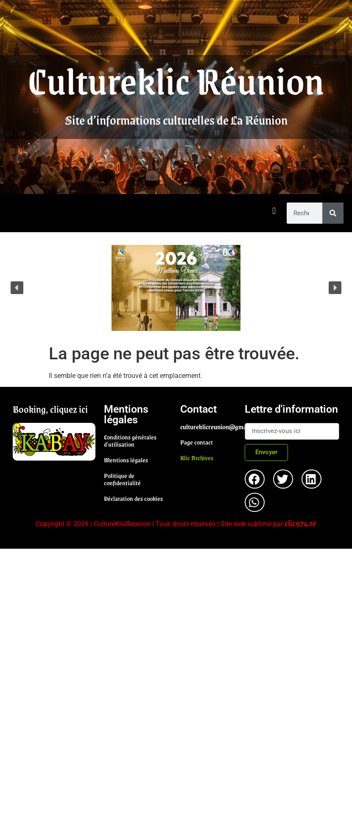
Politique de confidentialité (122, 479)
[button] (274, 211)
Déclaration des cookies (133, 498)
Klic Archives (196, 458)
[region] (176, 288)
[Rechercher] (333, 213)
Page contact (196, 442)
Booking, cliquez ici (50, 409)
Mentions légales (126, 460)
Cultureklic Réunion (176, 80)
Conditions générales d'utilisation (130, 440)
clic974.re (300, 523)
